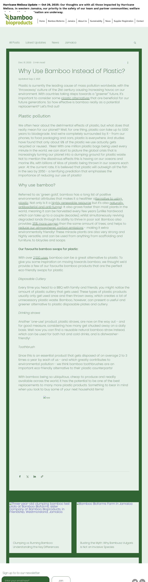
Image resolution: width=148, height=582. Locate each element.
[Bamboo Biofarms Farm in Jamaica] (108, 519)
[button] (135, 42)
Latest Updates (36, 42)
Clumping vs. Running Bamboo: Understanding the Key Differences (36, 545)
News (55, 42)
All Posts (14, 42)
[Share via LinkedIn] (34, 476)
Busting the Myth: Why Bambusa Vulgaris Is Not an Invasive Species (106, 545)
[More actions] (128, 62)
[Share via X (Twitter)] (27, 476)
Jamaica (70, 42)
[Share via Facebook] (19, 476)
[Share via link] (42, 476)
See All (135, 496)
